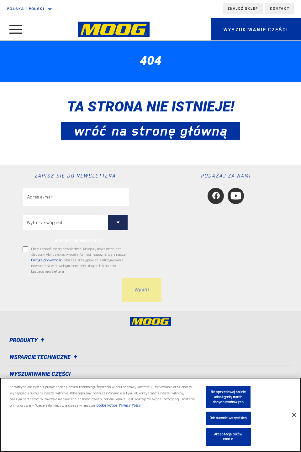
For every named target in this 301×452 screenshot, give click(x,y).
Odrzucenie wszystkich (228, 418)
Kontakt (279, 8)
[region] (150, 415)
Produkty (27, 340)
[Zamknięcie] (294, 415)
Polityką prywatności (47, 260)
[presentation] (70, 290)
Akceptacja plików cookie (228, 436)
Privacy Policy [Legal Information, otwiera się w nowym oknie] (130, 405)
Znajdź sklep (242, 8)
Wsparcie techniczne (44, 357)
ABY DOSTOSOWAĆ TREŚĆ (78, 241)
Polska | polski (26, 9)
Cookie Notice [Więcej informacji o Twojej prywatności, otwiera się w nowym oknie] (107, 405)
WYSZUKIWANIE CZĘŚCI (40, 374)
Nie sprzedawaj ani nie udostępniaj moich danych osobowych (228, 397)
